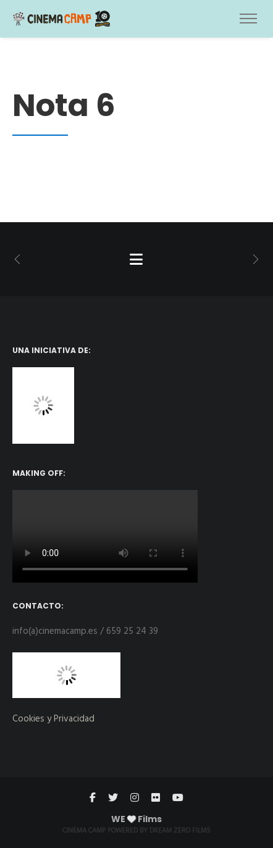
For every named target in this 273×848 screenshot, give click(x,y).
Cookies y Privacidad (53, 719)
